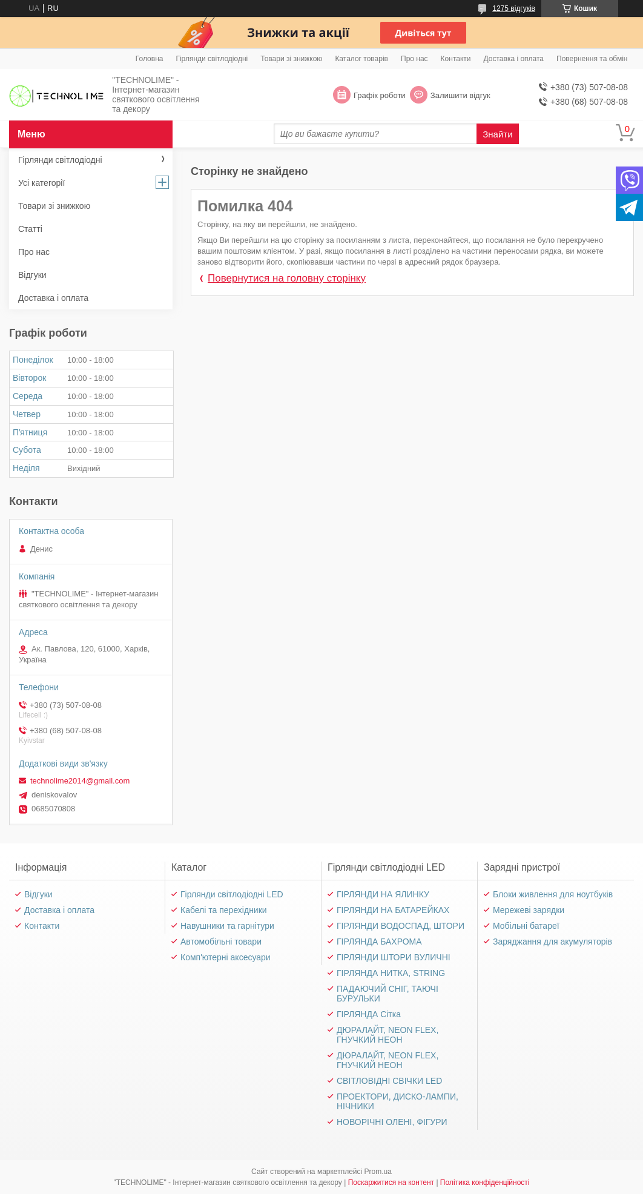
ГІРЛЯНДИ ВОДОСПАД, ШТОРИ (400, 926)
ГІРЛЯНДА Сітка (369, 1014)
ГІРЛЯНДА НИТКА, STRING (391, 973)
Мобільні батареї (526, 926)
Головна (149, 58)
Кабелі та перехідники (223, 910)
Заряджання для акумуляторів (552, 941)
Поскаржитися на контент (391, 1182)
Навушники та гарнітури (227, 926)
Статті (30, 229)
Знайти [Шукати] (497, 134)
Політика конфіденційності (485, 1182)
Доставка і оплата (514, 58)
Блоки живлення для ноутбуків (553, 894)
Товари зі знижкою (291, 58)
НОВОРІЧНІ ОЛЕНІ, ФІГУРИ (392, 1122)
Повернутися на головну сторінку (287, 278)
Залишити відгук (460, 95)
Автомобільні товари (221, 941)
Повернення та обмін (591, 58)
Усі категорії (41, 183)
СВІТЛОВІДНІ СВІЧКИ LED (389, 1081)
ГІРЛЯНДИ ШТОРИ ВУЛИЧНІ (393, 957)
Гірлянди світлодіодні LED (231, 894)
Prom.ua (378, 1171)
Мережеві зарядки (528, 910)
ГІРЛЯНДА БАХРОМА (379, 941)
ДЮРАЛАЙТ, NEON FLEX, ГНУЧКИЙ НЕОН (387, 1034)
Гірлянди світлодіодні (212, 58)
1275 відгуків (513, 8)
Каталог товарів (361, 58)
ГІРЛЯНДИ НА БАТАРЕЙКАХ (393, 910)
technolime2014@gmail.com (80, 780)
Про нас (414, 58)
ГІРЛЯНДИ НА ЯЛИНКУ (383, 894)
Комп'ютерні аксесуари (225, 957)
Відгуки (32, 275)
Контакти (456, 58)
